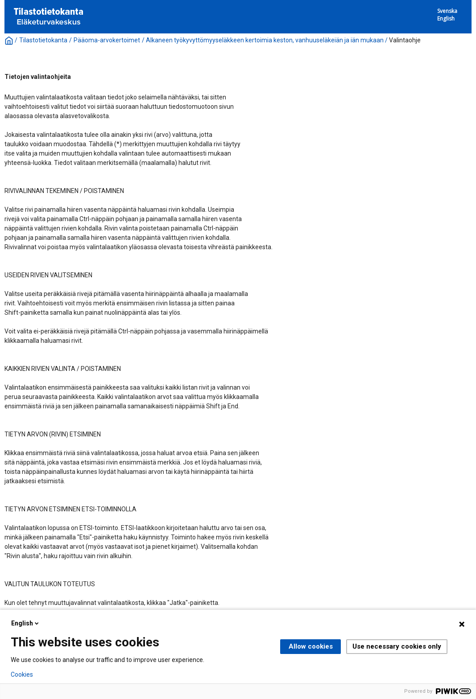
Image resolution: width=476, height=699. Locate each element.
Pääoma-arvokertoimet (107, 40)
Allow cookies (311, 646)
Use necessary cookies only (396, 646)
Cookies (22, 674)
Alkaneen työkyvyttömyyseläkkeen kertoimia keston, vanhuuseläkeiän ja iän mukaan (265, 40)
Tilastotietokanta (43, 40)
